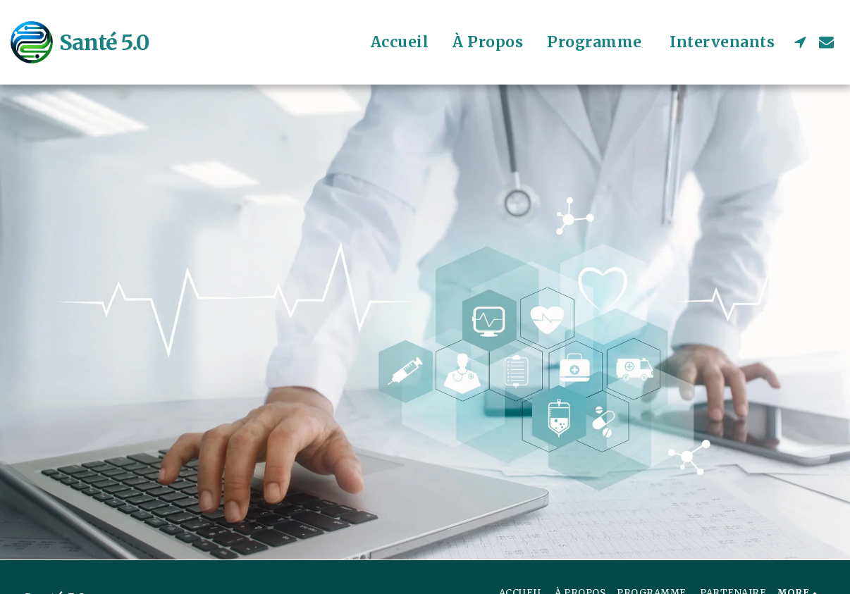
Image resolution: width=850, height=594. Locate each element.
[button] (800, 42)
